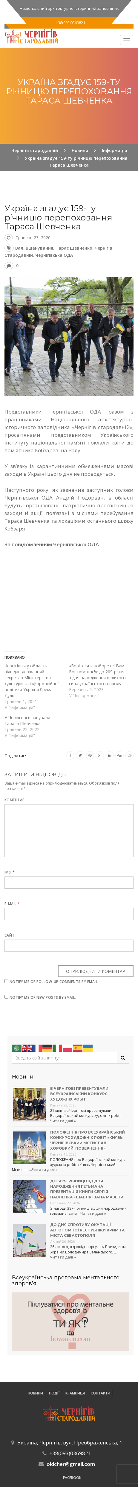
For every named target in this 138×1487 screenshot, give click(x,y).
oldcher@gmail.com (71, 1464)
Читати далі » (63, 1120)
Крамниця (75, 1393)
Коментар (14, 799)
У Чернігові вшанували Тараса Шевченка (27, 720)
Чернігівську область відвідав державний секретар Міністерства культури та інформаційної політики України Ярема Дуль (31, 680)
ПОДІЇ (54, 1393)
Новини (35, 1393)
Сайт (9, 935)
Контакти (100, 1393)
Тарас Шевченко (74, 248)
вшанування (39, 248)
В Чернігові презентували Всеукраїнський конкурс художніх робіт (79, 1093)
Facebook (72, 1477)
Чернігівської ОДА (76, 544)
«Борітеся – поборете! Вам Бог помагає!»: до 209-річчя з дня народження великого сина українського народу (97, 674)
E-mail (12, 903)
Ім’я (9, 872)
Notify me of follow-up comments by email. (54, 981)
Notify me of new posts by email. (43, 997)
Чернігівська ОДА (54, 255)
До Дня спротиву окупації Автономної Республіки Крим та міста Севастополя (87, 1230)
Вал (19, 248)
